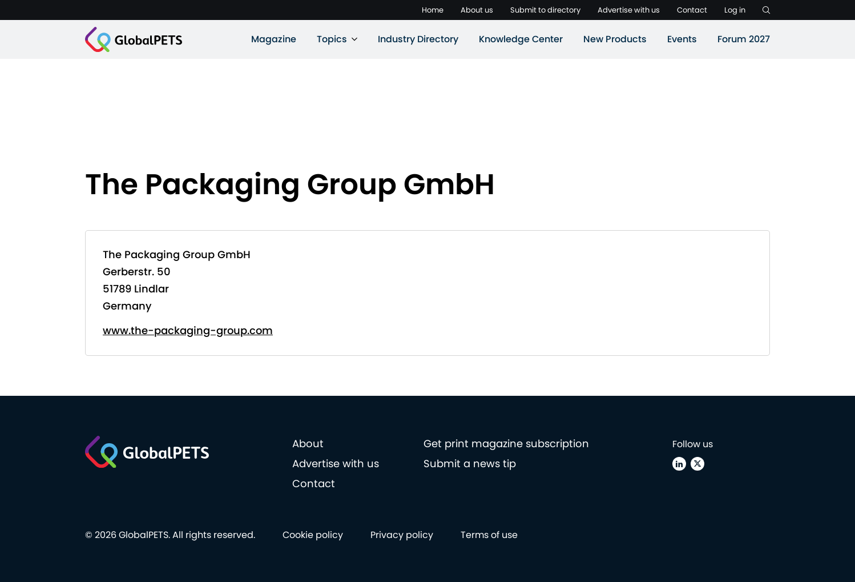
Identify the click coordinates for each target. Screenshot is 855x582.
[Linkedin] (679, 464)
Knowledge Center (521, 39)
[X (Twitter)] (697, 464)
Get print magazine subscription (506, 443)
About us (477, 10)
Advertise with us (629, 10)
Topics (332, 39)
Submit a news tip (470, 463)
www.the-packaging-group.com (188, 330)
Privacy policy (401, 534)
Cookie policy (313, 534)
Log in (734, 10)
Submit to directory (545, 10)
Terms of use (489, 534)
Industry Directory (418, 39)
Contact (692, 10)
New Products (615, 39)
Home (432, 10)
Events (682, 39)
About (308, 443)
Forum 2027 (743, 39)
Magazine (273, 39)
